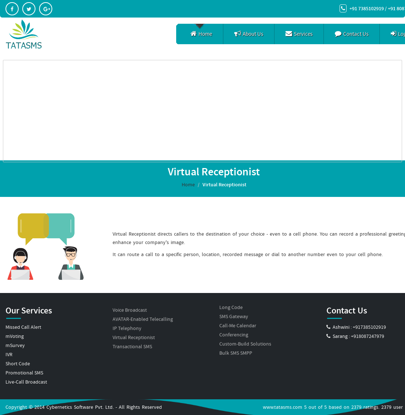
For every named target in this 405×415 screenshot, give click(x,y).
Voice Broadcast (130, 301)
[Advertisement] (202, 111)
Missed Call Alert (23, 327)
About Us (248, 34)
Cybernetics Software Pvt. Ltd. (80, 407)
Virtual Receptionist (134, 328)
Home (201, 34)
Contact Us (351, 34)
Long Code (231, 296)
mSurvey (15, 345)
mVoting (14, 336)
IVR (8, 354)
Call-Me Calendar (237, 315)
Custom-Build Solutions (245, 333)
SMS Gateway (233, 305)
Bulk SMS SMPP (235, 342)
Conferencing (233, 324)
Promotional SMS (24, 372)
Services (299, 34)
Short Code (17, 363)
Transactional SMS (132, 337)
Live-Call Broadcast (26, 381)
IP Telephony (127, 319)
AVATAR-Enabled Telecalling (143, 310)
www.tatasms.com (282, 407)
